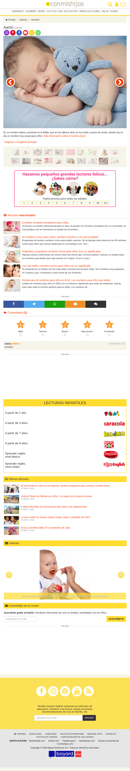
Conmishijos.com (65, 747)
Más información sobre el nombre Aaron (65, 139)
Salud (105, 11)
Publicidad (51, 737)
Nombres (31, 11)
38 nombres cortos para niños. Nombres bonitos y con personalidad (60, 240)
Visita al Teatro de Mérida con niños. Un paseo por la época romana (56, 499)
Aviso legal (35, 737)
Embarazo (18, 11)
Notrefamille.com (37, 744)
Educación (71, 11)
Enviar (89, 721)
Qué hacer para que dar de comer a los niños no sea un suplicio (65, 599)
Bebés (41, 11)
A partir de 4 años (16, 426)
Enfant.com (53, 744)
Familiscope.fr (69, 744)
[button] (9, 578)
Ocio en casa (54, 11)
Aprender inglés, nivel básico (15, 458)
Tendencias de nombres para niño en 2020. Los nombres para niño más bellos (66, 283)
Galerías (23, 23)
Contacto (111, 737)
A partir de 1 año (15, 416)
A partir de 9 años (16, 446)
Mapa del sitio (94, 737)
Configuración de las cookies (77, 741)
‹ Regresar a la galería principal (19, 145)
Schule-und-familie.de (108, 744)
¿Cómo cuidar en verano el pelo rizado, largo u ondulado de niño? (55, 520)
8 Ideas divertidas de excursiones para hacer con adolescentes (54, 510)
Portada (10, 23)
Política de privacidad (72, 737)
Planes (114, 11)
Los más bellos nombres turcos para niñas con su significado (56, 269)
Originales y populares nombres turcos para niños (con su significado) (61, 254)
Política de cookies (46, 741)
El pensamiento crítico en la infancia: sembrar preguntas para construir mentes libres (65, 489)
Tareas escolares (89, 11)
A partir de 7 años (16, 436)
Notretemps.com (87, 744)
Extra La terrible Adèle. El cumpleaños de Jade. (46, 531)
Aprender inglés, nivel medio (15, 469)
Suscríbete (116, 622)
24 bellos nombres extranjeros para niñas (45, 226)
